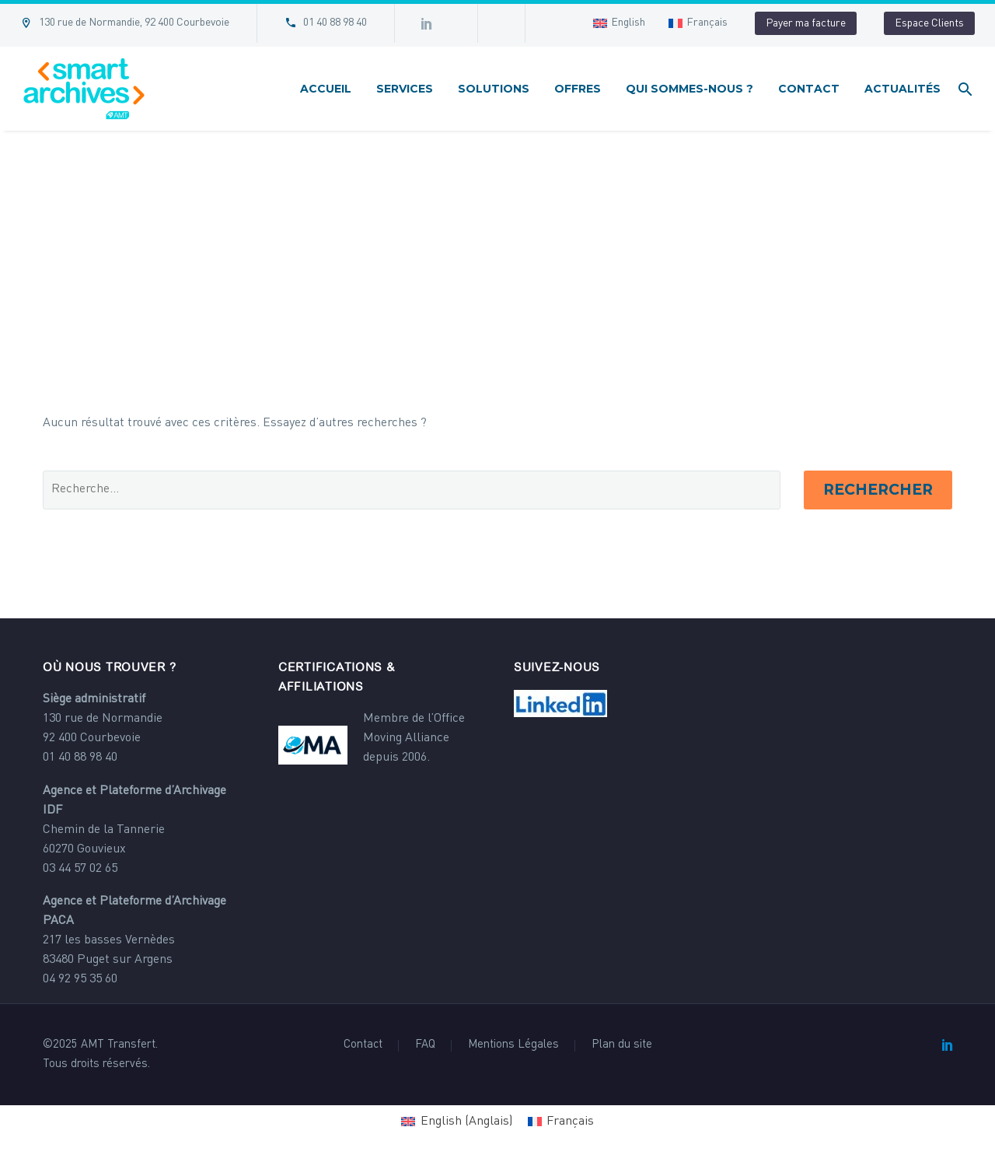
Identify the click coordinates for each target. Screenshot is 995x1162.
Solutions (493, 89)
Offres (577, 89)
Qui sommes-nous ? (689, 89)
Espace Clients (929, 23)
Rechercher (878, 490)
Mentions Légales (513, 1045)
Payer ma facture (806, 23)
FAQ (425, 1045)
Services (404, 89)
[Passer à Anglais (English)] (456, 1121)
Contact (809, 89)
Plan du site (622, 1045)
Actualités (902, 89)
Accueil (325, 89)
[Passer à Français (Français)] (561, 1121)
